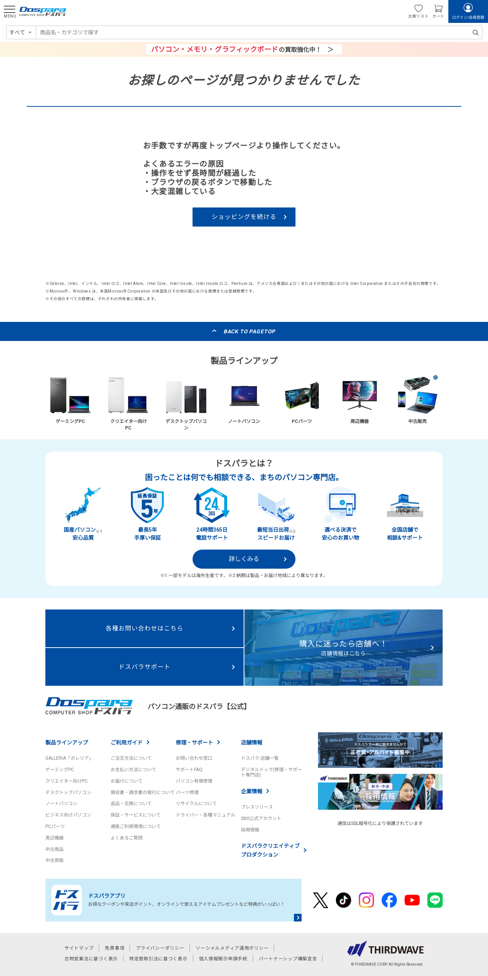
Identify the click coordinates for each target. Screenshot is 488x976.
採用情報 (250, 830)
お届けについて (127, 781)
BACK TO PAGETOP (249, 331)
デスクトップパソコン (68, 792)
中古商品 (54, 849)
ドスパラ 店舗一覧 (260, 758)
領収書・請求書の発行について (143, 792)
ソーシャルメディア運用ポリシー (232, 948)
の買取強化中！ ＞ (242, 49)
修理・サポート (194, 743)
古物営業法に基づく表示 (91, 959)
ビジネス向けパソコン (68, 815)
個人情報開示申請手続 (223, 959)
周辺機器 (54, 838)
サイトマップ (78, 948)
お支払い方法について (133, 769)
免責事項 (114, 948)
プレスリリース (257, 807)
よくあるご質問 (127, 838)
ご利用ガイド (127, 743)
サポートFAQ (189, 769)
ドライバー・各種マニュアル (205, 815)
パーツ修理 (187, 792)
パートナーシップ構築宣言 (288, 959)
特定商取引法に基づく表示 (158, 959)
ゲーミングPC (59, 769)
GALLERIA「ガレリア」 (69, 758)
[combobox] (259, 32)
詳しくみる (244, 559)
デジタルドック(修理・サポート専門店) (271, 772)
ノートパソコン (61, 803)
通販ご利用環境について (136, 826)
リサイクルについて (196, 803)
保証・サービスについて (136, 815)
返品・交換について (131, 803)
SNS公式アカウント (261, 818)
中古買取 (54, 860)
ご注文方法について (131, 758)
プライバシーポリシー (160, 948)
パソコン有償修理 (194, 781)
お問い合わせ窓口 (194, 758)
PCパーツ (55, 826)
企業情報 (251, 791)
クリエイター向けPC (66, 781)
